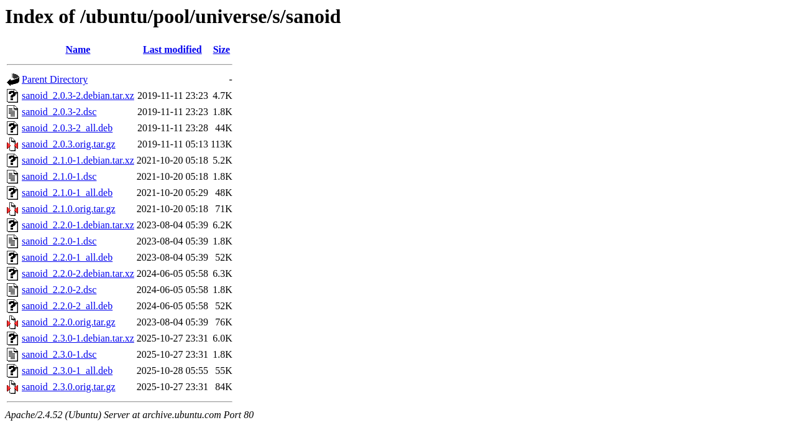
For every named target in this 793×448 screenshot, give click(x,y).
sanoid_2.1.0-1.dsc (59, 176)
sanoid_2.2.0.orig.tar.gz (69, 322)
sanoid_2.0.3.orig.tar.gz (69, 144)
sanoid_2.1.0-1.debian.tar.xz (78, 160)
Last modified (172, 49)
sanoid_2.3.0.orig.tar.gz (69, 386)
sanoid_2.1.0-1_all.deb (67, 192)
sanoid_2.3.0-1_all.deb (67, 370)
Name (77, 49)
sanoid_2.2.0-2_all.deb (67, 306)
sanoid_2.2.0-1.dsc (59, 241)
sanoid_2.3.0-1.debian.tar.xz (78, 338)
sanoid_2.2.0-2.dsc (59, 289)
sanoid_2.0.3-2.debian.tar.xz (78, 95)
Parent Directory (55, 79)
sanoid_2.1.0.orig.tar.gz (69, 208)
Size (222, 49)
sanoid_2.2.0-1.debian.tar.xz (78, 225)
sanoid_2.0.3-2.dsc (59, 111)
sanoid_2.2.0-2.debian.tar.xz (78, 273)
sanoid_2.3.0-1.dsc (59, 354)
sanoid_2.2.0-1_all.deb (67, 257)
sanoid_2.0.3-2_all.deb (67, 128)
